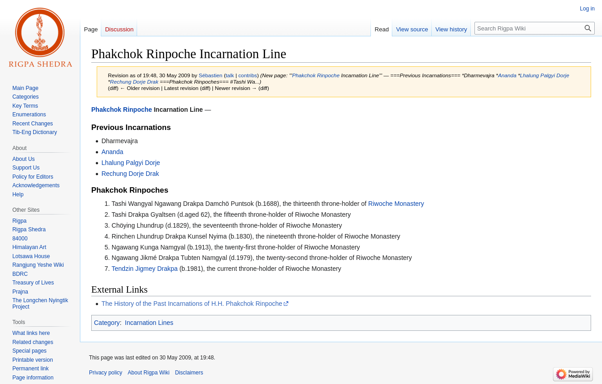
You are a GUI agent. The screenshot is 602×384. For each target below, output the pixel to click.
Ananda (507, 75)
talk (230, 75)
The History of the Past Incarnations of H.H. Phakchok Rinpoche (191, 303)
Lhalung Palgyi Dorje (544, 75)
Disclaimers (189, 372)
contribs (247, 75)
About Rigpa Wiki (148, 372)
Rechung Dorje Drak (134, 82)
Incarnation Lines (149, 322)
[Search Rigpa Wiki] (534, 28)
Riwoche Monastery (396, 203)
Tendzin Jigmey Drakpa (145, 268)
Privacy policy (105, 372)
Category (107, 322)
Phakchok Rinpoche (316, 75)
